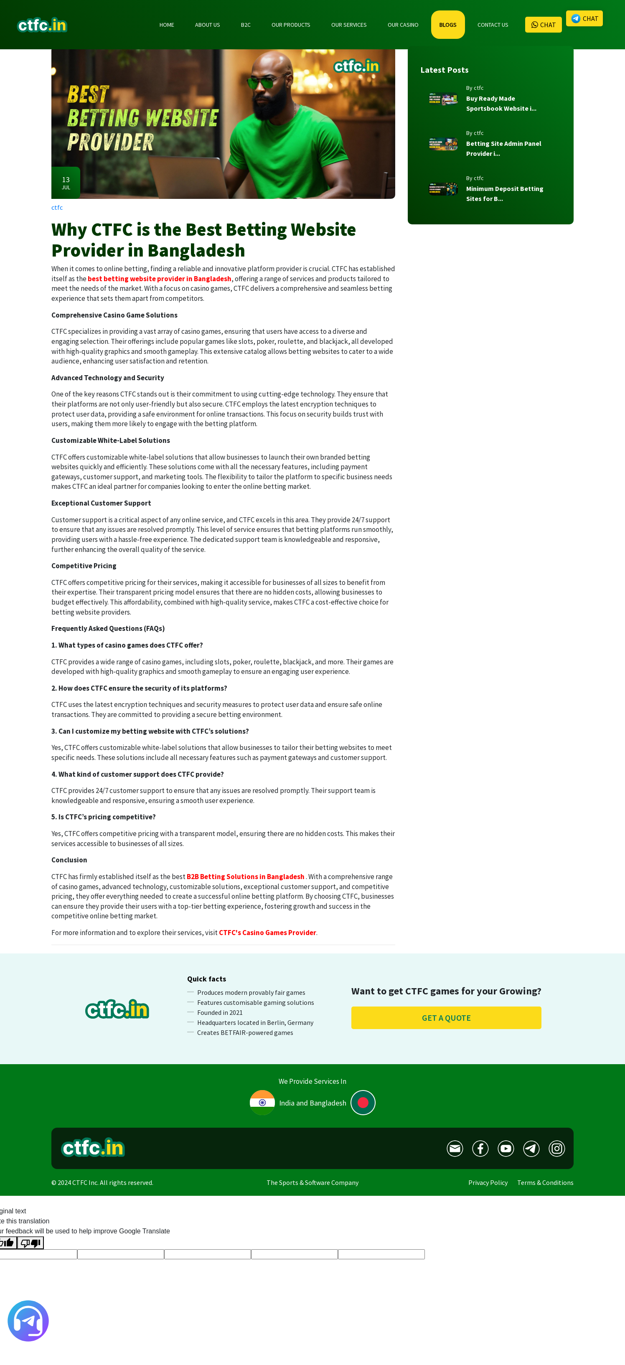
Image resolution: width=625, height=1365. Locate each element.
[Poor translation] (30, 1242)
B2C (246, 24)
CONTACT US (493, 24)
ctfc (57, 207)
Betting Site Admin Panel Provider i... (503, 148)
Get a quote (446, 1017)
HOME (167, 24)
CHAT (543, 24)
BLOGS (448, 24)
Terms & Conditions (545, 1182)
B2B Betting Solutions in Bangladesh (246, 876)
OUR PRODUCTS (291, 24)
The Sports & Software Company (312, 1182)
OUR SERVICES (349, 24)
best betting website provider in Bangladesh (159, 278)
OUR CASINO (403, 24)
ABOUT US (207, 24)
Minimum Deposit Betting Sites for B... (505, 193)
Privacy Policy (488, 1182)
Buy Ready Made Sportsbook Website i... (501, 103)
